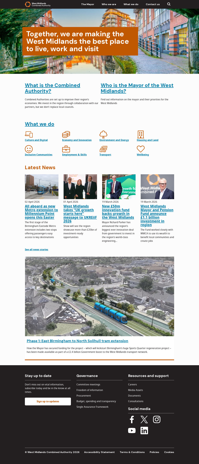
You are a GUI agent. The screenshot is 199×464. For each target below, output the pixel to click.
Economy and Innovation (77, 140)
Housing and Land (147, 140)
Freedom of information (89, 390)
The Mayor (87, 4)
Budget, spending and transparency (96, 401)
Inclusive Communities (38, 155)
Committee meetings (88, 384)
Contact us (153, 4)
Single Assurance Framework (92, 407)
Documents (134, 396)
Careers (132, 384)
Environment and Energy (114, 140)
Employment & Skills (74, 155)
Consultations (135, 401)
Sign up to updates (48, 401)
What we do (131, 4)
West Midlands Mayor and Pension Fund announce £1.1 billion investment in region (157, 215)
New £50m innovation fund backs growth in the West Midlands (118, 211)
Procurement (83, 396)
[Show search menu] (169, 4)
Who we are (109, 4)
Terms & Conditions (132, 452)
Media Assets (135, 390)
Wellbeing (143, 155)
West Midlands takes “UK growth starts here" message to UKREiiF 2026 (80, 213)
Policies (154, 452)
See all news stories (36, 250)
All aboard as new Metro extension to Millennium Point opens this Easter (41, 211)
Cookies (169, 452)
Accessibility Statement (99, 452)
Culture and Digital (36, 140)
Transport (105, 155)
